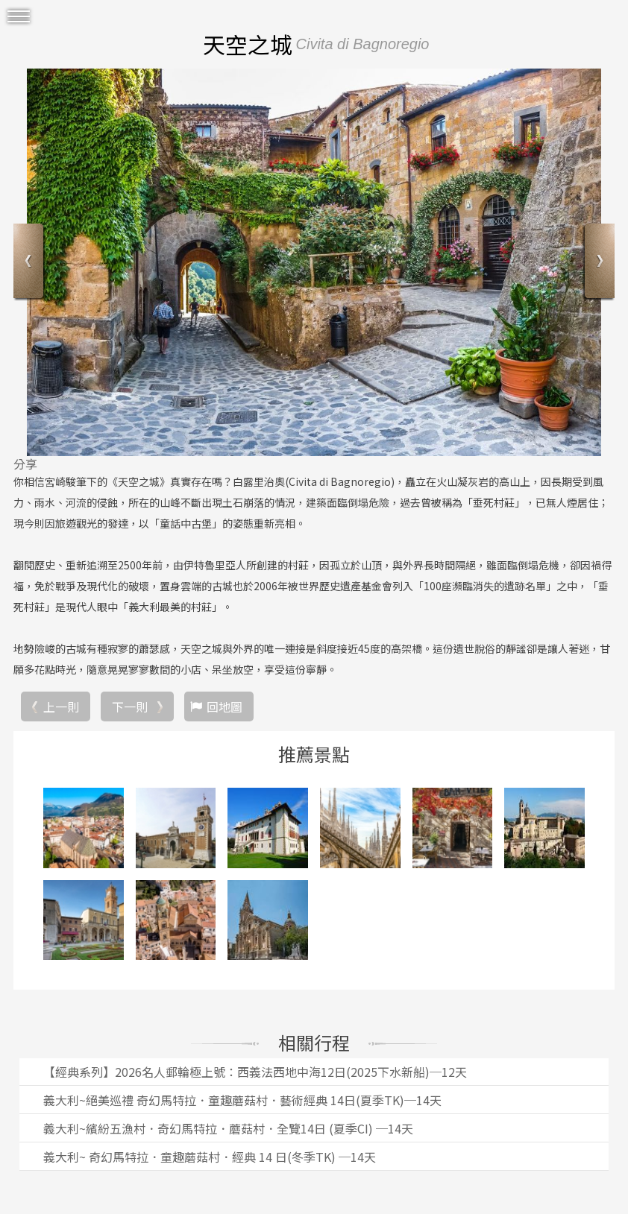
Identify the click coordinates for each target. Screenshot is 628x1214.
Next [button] (598, 263)
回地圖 (224, 706)
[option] (314, 262)
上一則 (61, 706)
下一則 (130, 706)
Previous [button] (30, 263)
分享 (25, 463)
